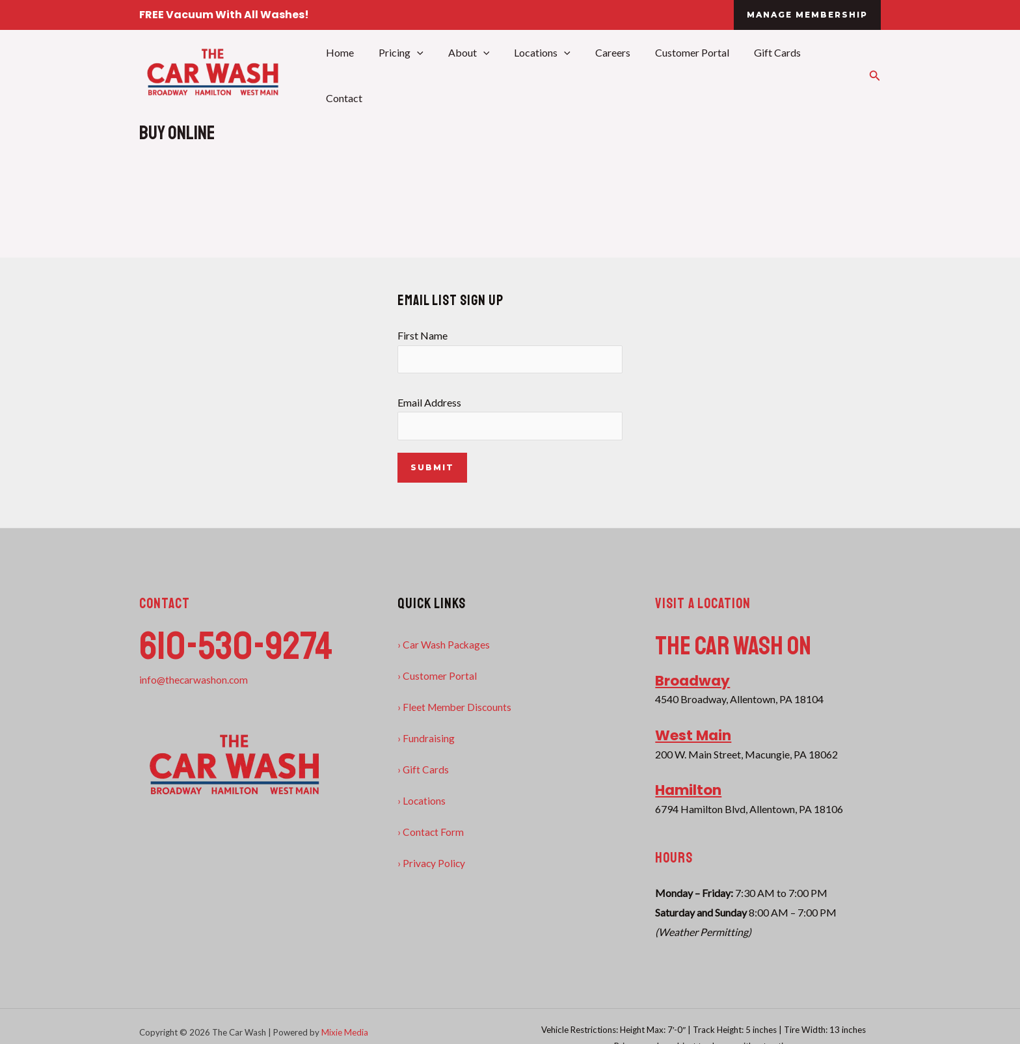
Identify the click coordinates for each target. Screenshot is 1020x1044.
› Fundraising (426, 738)
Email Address (510, 418)
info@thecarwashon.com (194, 680)
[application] (424, 75)
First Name (510, 350)
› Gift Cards (423, 770)
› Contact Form (430, 832)
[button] (807, 15)
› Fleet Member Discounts (455, 707)
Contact (827, 74)
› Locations (421, 801)
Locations (541, 75)
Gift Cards (765, 74)
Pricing (408, 75)
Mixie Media (344, 1033)
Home (351, 74)
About (472, 75)
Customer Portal (684, 74)
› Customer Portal (437, 676)
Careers (608, 74)
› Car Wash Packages (444, 645)
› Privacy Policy (431, 863)
